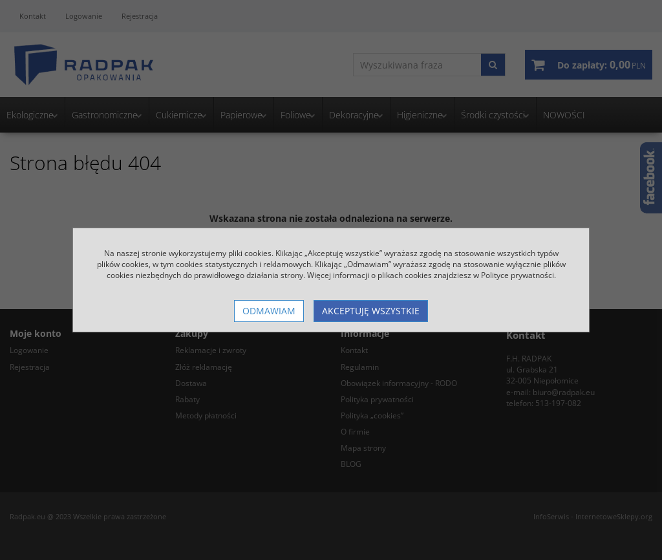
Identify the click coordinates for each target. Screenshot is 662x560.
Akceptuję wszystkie (371, 311)
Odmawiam (268, 311)
